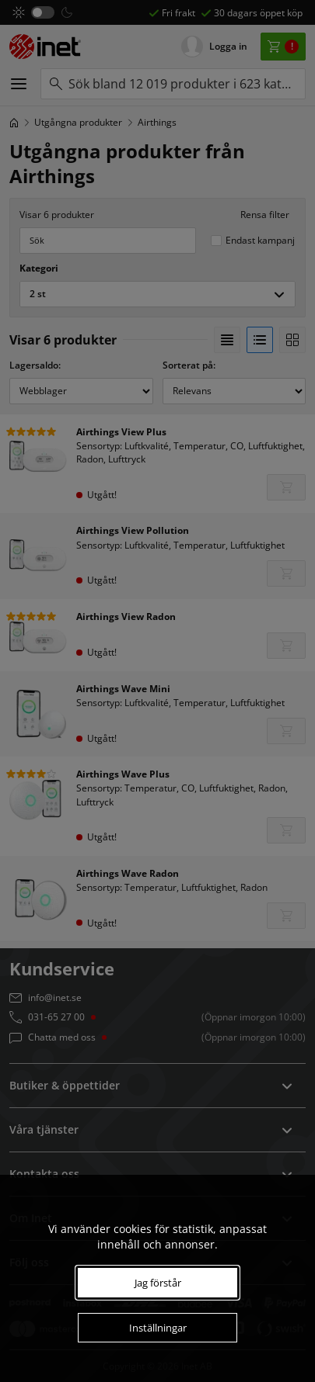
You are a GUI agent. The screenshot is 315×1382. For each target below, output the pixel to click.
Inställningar (158, 1328)
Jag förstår (158, 1283)
